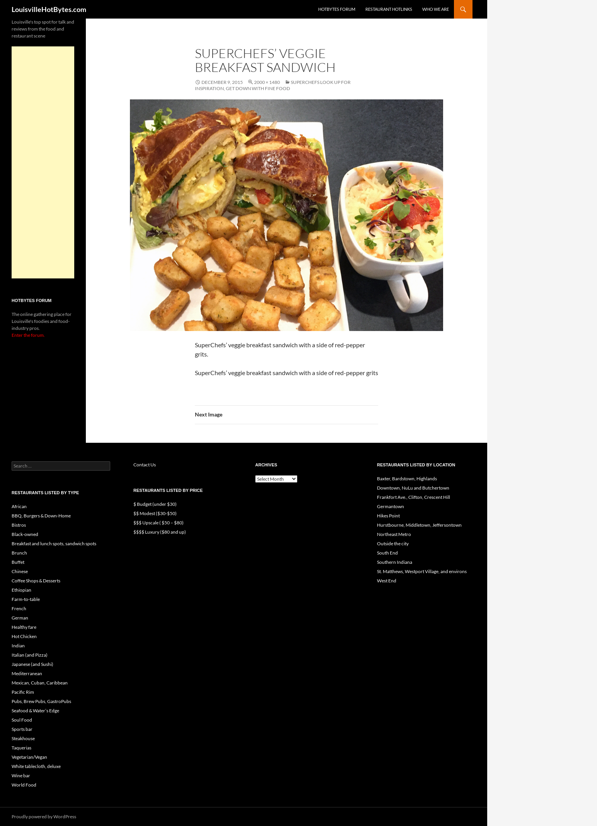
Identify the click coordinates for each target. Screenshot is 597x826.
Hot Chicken (24, 636)
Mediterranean (27, 673)
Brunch (19, 553)
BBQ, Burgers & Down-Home (41, 516)
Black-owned (25, 534)
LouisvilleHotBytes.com (49, 9)
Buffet (18, 562)
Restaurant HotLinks (388, 9)
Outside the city (393, 543)
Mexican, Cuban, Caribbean (40, 683)
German (20, 618)
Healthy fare (24, 627)
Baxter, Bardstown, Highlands (407, 478)
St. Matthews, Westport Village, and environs (422, 571)
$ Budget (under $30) (155, 504)
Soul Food (22, 720)
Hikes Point (388, 516)
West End (386, 581)
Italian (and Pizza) (30, 655)
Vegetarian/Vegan (29, 757)
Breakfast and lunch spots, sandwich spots (54, 543)
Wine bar (21, 775)
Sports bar (22, 729)
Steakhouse (23, 738)
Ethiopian (21, 590)
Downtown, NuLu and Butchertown (413, 488)
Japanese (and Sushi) (32, 664)
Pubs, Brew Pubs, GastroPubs (41, 701)
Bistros (19, 525)
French (19, 608)
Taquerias (21, 748)
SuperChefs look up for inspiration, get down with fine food (273, 85)
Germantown (390, 506)
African (19, 506)
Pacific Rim (23, 692)
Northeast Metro (394, 534)
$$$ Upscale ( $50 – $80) (158, 523)
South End (387, 553)
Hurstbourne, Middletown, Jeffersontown (419, 525)
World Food (24, 785)
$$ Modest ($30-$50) (155, 513)
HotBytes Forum (336, 9)
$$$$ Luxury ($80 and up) (159, 532)
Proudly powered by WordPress (44, 816)
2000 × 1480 (267, 82)
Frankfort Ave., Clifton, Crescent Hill (413, 497)
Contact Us (144, 465)
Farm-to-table (26, 599)
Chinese (20, 571)
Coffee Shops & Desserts (36, 581)
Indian (18, 646)
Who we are (435, 9)
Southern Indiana (394, 562)
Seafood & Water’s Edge (35, 710)
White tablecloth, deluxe (36, 766)
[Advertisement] (43, 162)
